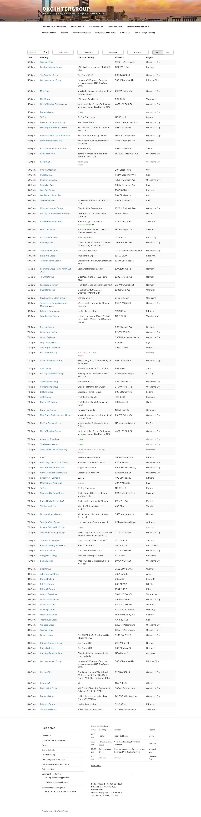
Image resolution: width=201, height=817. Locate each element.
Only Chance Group (49, 342)
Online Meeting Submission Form (55, 764)
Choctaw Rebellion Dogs (51, 653)
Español (64, 32)
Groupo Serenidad (49, 594)
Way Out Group (47, 190)
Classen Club (46, 672)
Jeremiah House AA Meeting (53, 449)
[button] (63, 52)
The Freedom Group (49, 444)
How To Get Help (115, 26)
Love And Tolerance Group (53, 122)
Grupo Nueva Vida (48, 332)
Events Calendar (49, 32)
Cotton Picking (47, 579)
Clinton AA (45, 683)
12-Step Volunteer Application (57, 777)
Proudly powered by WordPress (55, 811)
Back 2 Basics (46, 561)
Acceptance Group (49, 237)
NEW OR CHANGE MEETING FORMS (60, 791)
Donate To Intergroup (82, 32)
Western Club (46, 62)
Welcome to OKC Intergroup (54, 26)
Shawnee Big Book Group (52, 493)
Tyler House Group (49, 620)
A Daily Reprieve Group (51, 221)
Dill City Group (47, 584)
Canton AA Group (48, 402)
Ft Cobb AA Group (48, 352)
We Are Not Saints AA (50, 195)
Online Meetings (96, 26)
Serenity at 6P (46, 242)
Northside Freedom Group (52, 467)
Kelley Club (45, 162)
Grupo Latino (46, 635)
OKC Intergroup (66, 9)
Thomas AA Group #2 (50, 540)
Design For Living (48, 556)
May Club (44, 91)
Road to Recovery (48, 180)
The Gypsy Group (48, 506)
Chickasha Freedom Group (53, 298)
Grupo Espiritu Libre (49, 599)
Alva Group (45, 368)
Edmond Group (47, 311)
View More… (96, 765)
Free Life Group (47, 229)
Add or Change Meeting (145, 32)
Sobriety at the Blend (50, 347)
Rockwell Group (47, 112)
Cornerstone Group (49, 387)
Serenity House (47, 200)
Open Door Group (48, 614)
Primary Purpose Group (51, 643)
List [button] (157, 52)
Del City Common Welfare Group (55, 213)
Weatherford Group (49, 316)
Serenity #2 (45, 185)
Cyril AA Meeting (48, 170)
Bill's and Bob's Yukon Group (53, 148)
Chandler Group (47, 290)
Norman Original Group (51, 140)
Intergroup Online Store (105, 32)
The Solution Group (49, 75)
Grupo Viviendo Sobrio (51, 360)
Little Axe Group (48, 256)
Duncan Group (47, 327)
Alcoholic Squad (48, 439)
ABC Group (45, 397)
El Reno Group (47, 392)
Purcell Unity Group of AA (52, 501)
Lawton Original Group (51, 67)
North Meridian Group (50, 104)
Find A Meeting (77, 26)
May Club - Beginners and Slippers (56, 415)
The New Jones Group (50, 261)
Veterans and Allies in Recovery (55, 135)
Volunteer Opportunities (138, 26)
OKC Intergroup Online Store (53, 759)
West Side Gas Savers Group (53, 473)
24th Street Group (48, 709)
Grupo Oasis (46, 337)
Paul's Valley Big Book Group (53, 545)
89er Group (45, 569)
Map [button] (168, 52)
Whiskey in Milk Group (51, 127)
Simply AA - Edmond (50, 478)
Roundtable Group (49, 688)
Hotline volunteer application (56, 782)
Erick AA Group (47, 589)
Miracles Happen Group (51, 208)
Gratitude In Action (49, 285)
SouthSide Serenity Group (52, 532)
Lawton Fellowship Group (52, 527)
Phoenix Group (47, 648)
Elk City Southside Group (52, 373)
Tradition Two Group (50, 522)
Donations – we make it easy (53, 740)
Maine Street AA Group (51, 483)
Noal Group (45, 99)
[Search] (34, 52)
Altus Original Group (49, 574)
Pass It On (45, 175)
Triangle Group (47, 277)
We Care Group (47, 625)
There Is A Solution (49, 250)
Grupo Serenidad (48, 604)
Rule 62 (43, 457)
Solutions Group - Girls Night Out (55, 269)
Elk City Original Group (50, 423)
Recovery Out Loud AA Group (54, 462)
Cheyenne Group (48, 410)
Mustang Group (47, 609)
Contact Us (125, 32)
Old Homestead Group (51, 80)
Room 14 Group (47, 550)
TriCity (43, 117)
